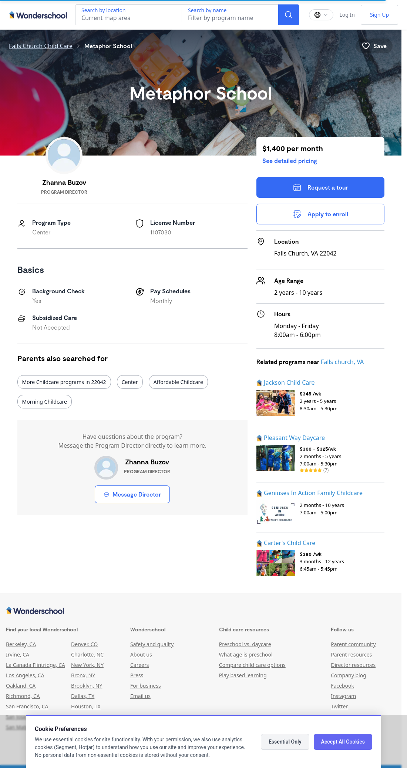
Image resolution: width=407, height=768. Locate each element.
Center (130, 381)
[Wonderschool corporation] (201, 611)
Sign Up (379, 14)
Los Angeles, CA (25, 675)
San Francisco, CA (27, 706)
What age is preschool (246, 654)
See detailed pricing (289, 160)
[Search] (288, 14)
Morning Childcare (44, 401)
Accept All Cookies (343, 742)
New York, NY (87, 664)
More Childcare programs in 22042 (64, 381)
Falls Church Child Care (41, 46)
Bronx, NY (83, 675)
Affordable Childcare (178, 381)
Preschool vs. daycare (245, 644)
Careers (139, 664)
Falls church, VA (342, 362)
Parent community (353, 644)
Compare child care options (252, 664)
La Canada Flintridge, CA (35, 664)
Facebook (342, 685)
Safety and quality (152, 644)
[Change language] (321, 14)
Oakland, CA (21, 685)
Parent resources (351, 654)
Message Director (132, 494)
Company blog (348, 675)
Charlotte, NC (87, 654)
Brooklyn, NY (86, 685)
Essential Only (285, 742)
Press (136, 675)
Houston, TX (86, 706)
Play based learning (243, 675)
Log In (346, 14)
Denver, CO (84, 644)
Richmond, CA (23, 695)
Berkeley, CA (21, 644)
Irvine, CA (17, 654)
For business (145, 685)
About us (141, 654)
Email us (140, 695)
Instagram (343, 695)
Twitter (339, 706)
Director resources (353, 664)
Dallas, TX (82, 695)
